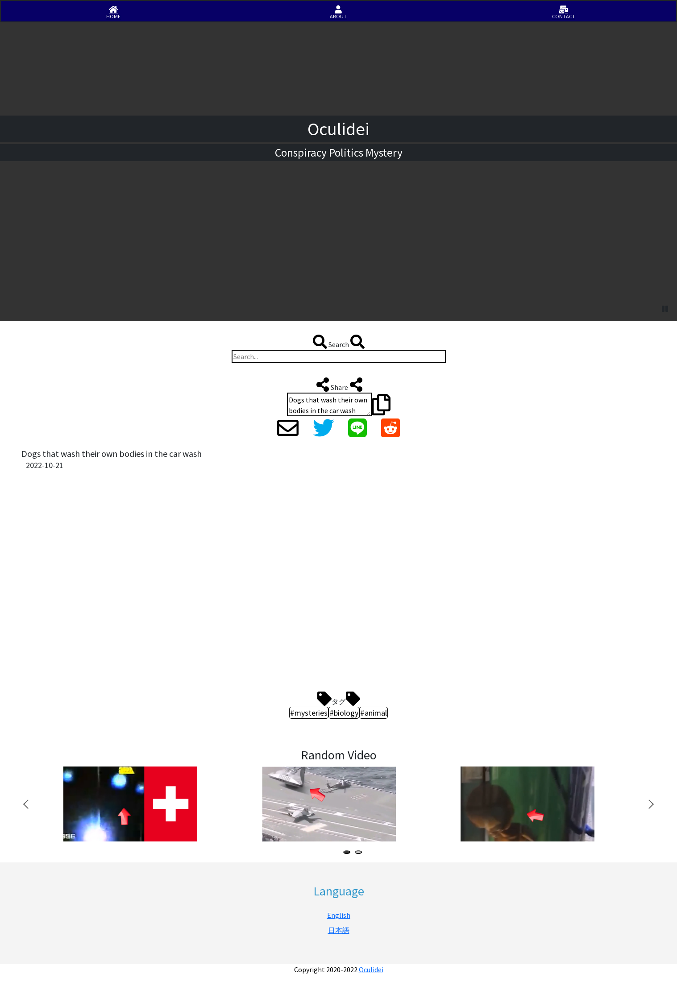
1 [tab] (348, 853)
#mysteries (309, 713)
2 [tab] (360, 853)
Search (339, 342)
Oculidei (371, 969)
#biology (343, 713)
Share (338, 385)
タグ (338, 699)
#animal (373, 713)
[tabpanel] (147, 804)
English (338, 915)
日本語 (338, 930)
